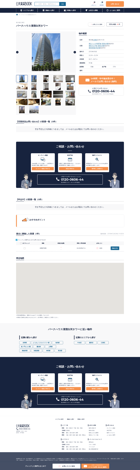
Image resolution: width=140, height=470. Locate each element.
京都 (73, 435)
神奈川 (71, 428)
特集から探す (81, 419)
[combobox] (48, 4)
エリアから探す (59, 419)
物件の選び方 (92, 428)
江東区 (95, 40)
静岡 (77, 432)
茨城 (81, 428)
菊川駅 (98, 48)
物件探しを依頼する (97, 168)
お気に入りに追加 (96, 24)
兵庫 (70, 435)
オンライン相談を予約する (43, 168)
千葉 (75, 428)
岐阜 (73, 432)
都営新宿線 (92, 48)
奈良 (80, 435)
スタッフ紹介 (92, 444)
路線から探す (70, 419)
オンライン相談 (111, 428)
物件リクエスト (111, 432)
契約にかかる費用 (93, 432)
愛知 (67, 432)
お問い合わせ (115, 4)
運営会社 (91, 442)
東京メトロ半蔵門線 (95, 44)
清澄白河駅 (105, 44)
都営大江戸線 (93, 46)
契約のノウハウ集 (93, 435)
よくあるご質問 (111, 435)
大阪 (67, 435)
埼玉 (78, 428)
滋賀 (77, 435)
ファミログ (92, 446)
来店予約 (109, 430)
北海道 (68, 430)
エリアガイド (65, 439)
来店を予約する (70, 168)
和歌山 (84, 435)
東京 (67, 428)
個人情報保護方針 (93, 449)
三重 (70, 432)
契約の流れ (92, 430)
